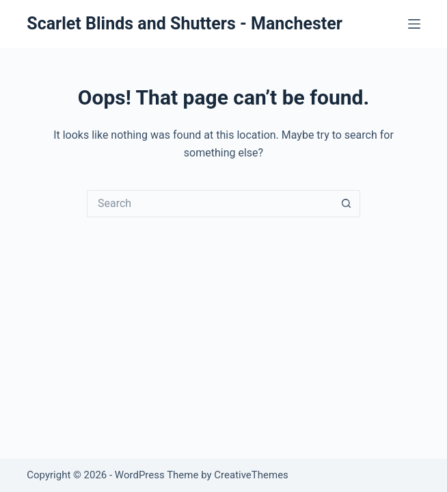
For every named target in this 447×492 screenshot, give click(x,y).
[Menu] (414, 24)
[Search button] (346, 203)
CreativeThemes (251, 475)
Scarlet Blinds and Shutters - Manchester (184, 23)
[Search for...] (210, 203)
